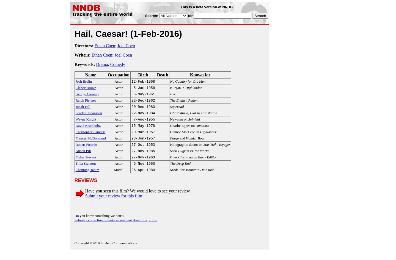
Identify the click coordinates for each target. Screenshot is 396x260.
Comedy (117, 64)
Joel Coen (126, 45)
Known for (200, 74)
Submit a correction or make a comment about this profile (116, 228)
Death (162, 74)
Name (90, 74)
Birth (143, 74)
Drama (102, 64)
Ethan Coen (105, 45)
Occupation (119, 74)
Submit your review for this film (113, 204)
